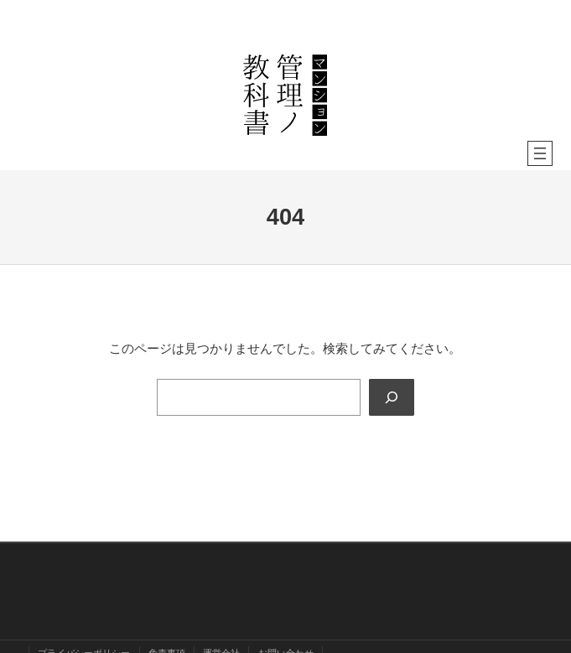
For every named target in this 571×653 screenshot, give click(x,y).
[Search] (391, 397)
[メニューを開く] (540, 153)
